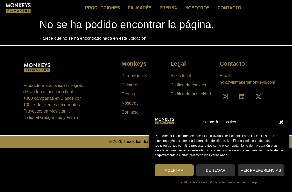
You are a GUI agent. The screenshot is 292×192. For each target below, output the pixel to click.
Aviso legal (250, 182)
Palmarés (139, 8)
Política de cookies (193, 182)
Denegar (215, 170)
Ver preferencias (261, 170)
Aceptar (174, 170)
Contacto (229, 8)
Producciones (102, 8)
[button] (281, 122)
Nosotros (197, 8)
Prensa (168, 8)
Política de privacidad (225, 182)
